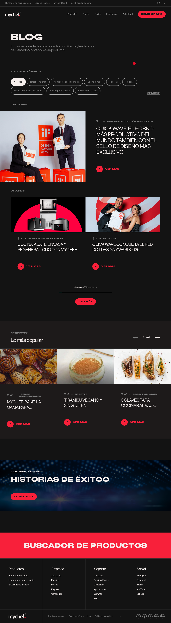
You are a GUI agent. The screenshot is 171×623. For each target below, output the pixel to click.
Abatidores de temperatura (66, 82)
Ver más (85, 301)
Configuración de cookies (80, 616)
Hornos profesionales (60, 91)
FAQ (96, 599)
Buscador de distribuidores (18, 3)
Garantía (98, 594)
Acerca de (56, 576)
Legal (120, 616)
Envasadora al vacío (87, 91)
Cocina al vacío (95, 82)
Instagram (141, 576)
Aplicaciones (100, 589)
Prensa (54, 585)
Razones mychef (38, 82)
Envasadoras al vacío (19, 585)
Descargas (99, 585)
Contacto (98, 576)
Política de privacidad (104, 616)
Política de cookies (56, 616)
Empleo (55, 589)
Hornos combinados (18, 576)
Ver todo (18, 82)
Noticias (130, 82)
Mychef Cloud (60, 3)
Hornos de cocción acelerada (28, 91)
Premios (55, 580)
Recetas (114, 82)
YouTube (141, 589)
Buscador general (82, 3)
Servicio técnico (42, 3)
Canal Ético (56, 594)
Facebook (142, 580)
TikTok (140, 585)
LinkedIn (140, 594)
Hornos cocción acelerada (21, 580)
